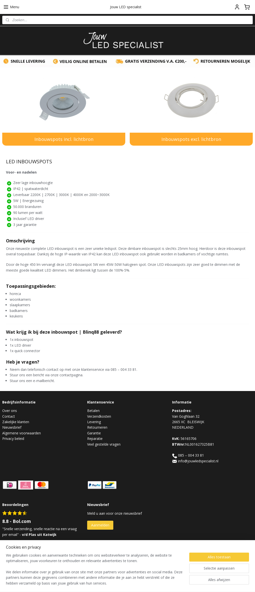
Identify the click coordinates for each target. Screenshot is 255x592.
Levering (94, 421)
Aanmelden (100, 525)
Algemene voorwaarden (21, 433)
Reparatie (95, 438)
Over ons (9, 410)
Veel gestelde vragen (104, 444)
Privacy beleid (13, 438)
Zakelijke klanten (15, 421)
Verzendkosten (99, 416)
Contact (8, 416)
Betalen (93, 410)
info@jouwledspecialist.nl (198, 461)
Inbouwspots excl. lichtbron (191, 139)
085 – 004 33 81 (191, 455)
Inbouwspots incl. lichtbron (63, 139)
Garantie (94, 433)
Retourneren (97, 427)
